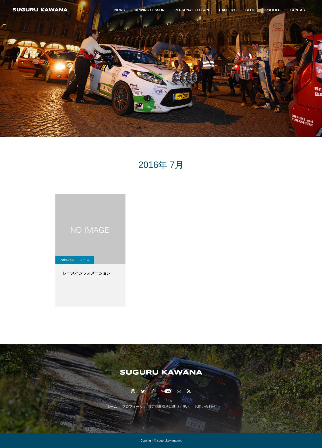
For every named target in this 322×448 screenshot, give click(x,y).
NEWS (119, 10)
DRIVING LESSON (149, 10)
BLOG (250, 10)
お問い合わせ (205, 406)
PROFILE (273, 10)
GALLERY (227, 10)
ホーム (112, 406)
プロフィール (132, 406)
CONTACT (298, 10)
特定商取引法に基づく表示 (169, 406)
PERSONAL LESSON (191, 10)
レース (84, 260)
